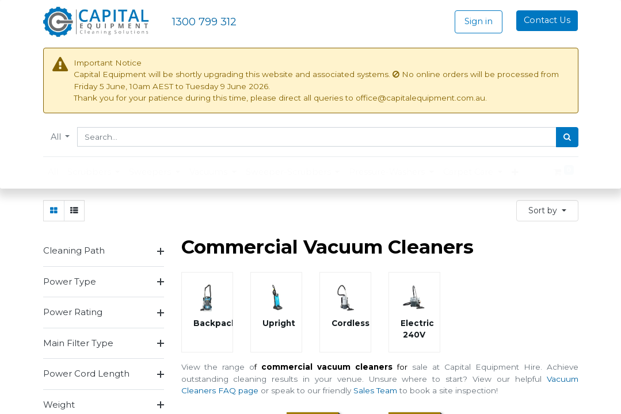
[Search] (567, 137)
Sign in (478, 21)
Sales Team (375, 389)
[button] (547, 210)
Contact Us (547, 20)
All (57, 137)
